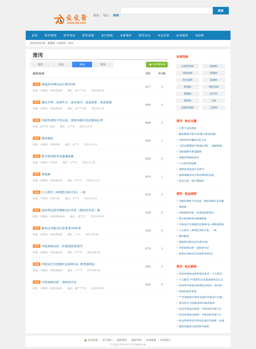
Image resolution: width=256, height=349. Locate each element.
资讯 (96, 15)
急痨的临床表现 (187, 291)
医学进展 (88, 35)
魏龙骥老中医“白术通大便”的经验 (197, 134)
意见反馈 (93, 340)
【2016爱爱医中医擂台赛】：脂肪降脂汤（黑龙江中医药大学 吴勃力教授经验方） (203, 145)
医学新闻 (50, 35)
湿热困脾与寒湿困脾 (190, 151)
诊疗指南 (107, 35)
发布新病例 (159, 64)
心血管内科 (187, 66)
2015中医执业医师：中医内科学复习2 (200, 308)
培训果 (199, 35)
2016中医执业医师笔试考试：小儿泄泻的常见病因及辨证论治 (203, 273)
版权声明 (136, 340)
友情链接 (151, 340)
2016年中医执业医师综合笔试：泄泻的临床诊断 (203, 285)
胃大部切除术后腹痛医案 (192, 218)
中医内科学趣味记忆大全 (192, 139)
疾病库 (61, 43)
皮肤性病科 (187, 107)
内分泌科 (188, 79)
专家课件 (126, 35)
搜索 (221, 10)
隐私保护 (122, 340)
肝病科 (187, 86)
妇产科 (214, 93)
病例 (116, 15)
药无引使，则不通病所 (191, 180)
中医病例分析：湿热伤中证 (194, 247)
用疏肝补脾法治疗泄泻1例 (193, 241)
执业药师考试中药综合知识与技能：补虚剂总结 (203, 320)
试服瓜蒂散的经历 (189, 157)
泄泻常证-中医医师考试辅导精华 (197, 303)
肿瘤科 (187, 93)
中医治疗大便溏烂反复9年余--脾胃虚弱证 (202, 224)
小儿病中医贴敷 (187, 163)
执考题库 (182, 35)
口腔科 (214, 107)
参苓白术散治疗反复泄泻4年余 (196, 253)
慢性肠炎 (184, 236)
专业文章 (163, 35)
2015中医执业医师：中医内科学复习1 (200, 314)
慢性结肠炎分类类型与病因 (194, 326)
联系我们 (165, 340)
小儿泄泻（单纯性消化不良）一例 (198, 230)
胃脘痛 (182, 206)
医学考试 (69, 35)
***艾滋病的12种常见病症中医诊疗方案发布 (203, 297)
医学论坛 (144, 35)
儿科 (213, 100)
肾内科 (187, 100)
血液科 (214, 79)
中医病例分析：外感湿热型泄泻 (196, 212)
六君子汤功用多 (187, 128)
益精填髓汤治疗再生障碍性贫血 (196, 175)
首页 (35, 35)
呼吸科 (214, 73)
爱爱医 (51, 43)
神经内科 (214, 86)
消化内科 (188, 73)
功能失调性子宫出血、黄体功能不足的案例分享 (203, 200)
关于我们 (107, 340)
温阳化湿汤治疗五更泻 (191, 169)
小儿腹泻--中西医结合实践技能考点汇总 (201, 279)
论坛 (106, 15)
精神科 (214, 66)
